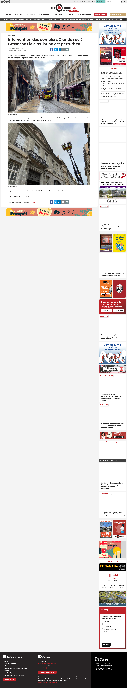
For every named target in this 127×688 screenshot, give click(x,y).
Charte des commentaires (12, 666)
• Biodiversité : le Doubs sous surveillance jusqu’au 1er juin (112, 89)
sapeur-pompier (17, 196)
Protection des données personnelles (15, 668)
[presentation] (101, 452)
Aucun (105, 631)
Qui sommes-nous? (10, 663)
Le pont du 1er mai (109, 624)
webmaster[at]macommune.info (47, 682)
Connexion (119, 310)
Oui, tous (106, 621)
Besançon (11, 35)
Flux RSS (7, 670)
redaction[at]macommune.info (47, 663)
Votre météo (113, 562)
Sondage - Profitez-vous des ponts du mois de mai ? (111, 617)
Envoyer (106, 645)
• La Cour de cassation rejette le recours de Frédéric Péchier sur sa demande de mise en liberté (113, 94)
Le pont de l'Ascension (110, 629)
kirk (10, 196)
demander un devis (47, 672)
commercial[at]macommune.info (47, 668)
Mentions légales (9, 673)
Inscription (107, 310)
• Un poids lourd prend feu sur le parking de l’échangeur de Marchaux (113, 77)
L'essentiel (113, 68)
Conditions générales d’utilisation (14, 675)
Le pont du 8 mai (108, 626)
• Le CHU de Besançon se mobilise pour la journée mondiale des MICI (112, 83)
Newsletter (9, 679)
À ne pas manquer (113, 442)
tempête (27, 196)
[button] (121, 2)
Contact (6, 661)
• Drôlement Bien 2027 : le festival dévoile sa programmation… (112, 73)
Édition (66, 11)
